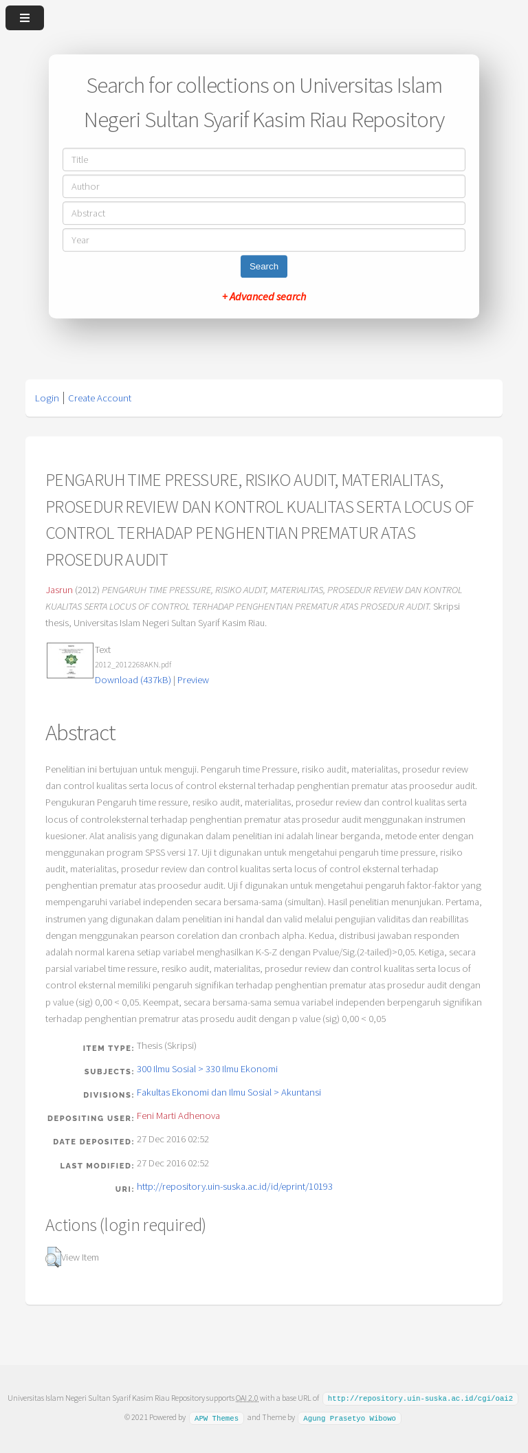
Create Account (99, 398)
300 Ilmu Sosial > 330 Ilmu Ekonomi (207, 1069)
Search (264, 266)
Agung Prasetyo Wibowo (349, 1416)
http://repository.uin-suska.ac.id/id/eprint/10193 (235, 1186)
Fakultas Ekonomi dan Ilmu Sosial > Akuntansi (229, 1092)
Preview (193, 680)
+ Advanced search (264, 296)
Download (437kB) (133, 680)
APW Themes (217, 1416)
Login (47, 398)
